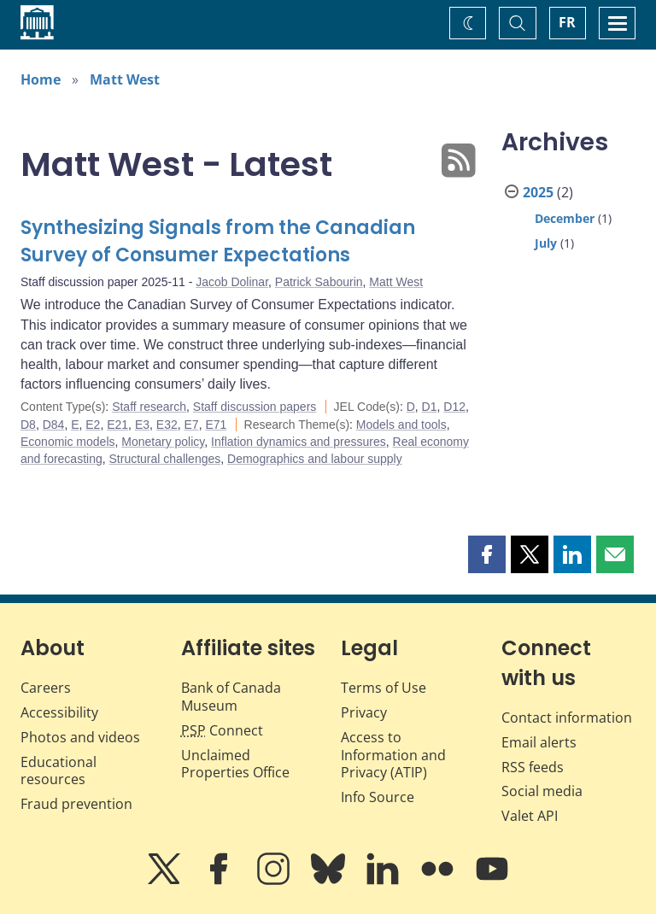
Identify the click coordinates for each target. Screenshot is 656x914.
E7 (191, 424)
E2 (92, 424)
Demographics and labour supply (314, 459)
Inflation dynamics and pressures (298, 441)
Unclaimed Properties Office (235, 764)
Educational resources (58, 771)
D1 (429, 406)
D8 (28, 424)
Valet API (529, 815)
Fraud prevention (76, 803)
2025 (538, 192)
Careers (45, 687)
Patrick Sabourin (319, 282)
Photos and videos (80, 737)
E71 (215, 424)
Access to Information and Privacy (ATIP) (393, 755)
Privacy (364, 712)
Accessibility (59, 712)
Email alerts (539, 742)
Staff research (149, 406)
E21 (117, 424)
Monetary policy (162, 441)
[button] (487, 554)
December (564, 218)
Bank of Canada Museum (231, 696)
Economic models (67, 441)
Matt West (125, 79)
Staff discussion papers (255, 406)
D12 (454, 406)
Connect (222, 730)
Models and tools (401, 424)
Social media (542, 791)
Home (40, 79)
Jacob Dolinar (232, 282)
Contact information (566, 717)
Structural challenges (165, 459)
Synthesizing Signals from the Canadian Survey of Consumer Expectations (217, 241)
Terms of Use (383, 687)
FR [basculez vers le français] (567, 22)
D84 (54, 424)
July (546, 243)
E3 (142, 424)
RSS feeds (532, 767)
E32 (167, 424)
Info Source (377, 797)
